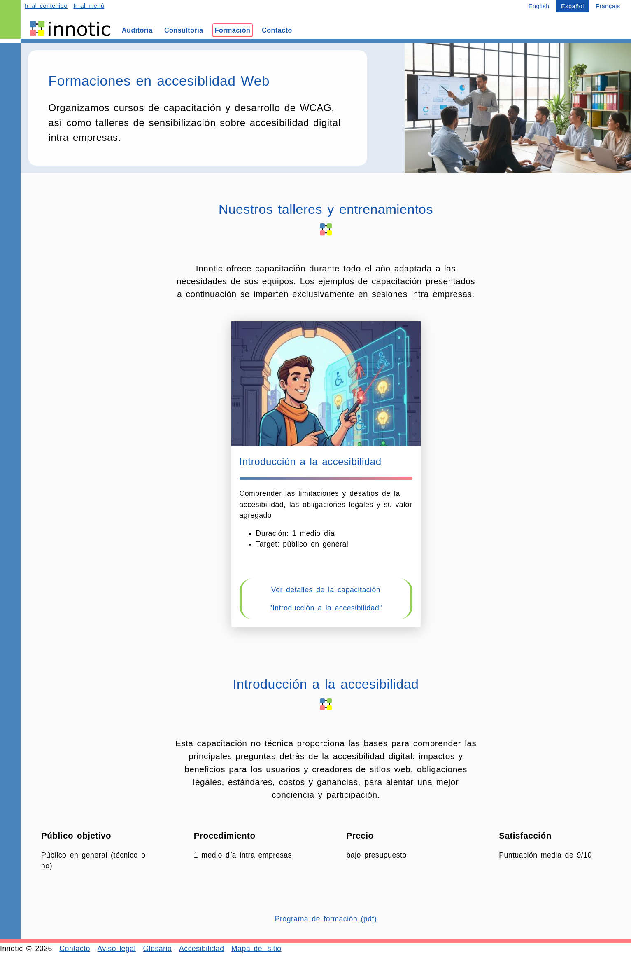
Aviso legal (117, 948)
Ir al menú (88, 5)
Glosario (157, 948)
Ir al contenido (46, 5)
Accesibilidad (201, 948)
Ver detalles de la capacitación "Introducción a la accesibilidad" (326, 599)
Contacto (74, 948)
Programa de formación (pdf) (326, 919)
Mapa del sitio (256, 948)
